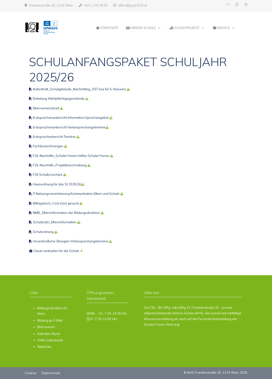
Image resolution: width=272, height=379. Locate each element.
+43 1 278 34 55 (96, 5)
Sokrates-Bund (48, 334)
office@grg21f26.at (132, 5)
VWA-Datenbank (50, 340)
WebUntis (44, 347)
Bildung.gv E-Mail (50, 320)
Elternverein (46, 327)
